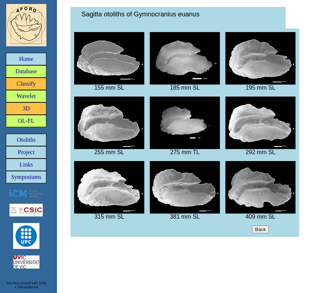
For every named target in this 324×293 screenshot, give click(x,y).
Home (26, 59)
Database (26, 71)
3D (26, 108)
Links (26, 164)
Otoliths (26, 140)
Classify (25, 84)
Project (26, 152)
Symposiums (26, 177)
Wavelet (26, 96)
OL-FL (26, 121)
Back (260, 229)
